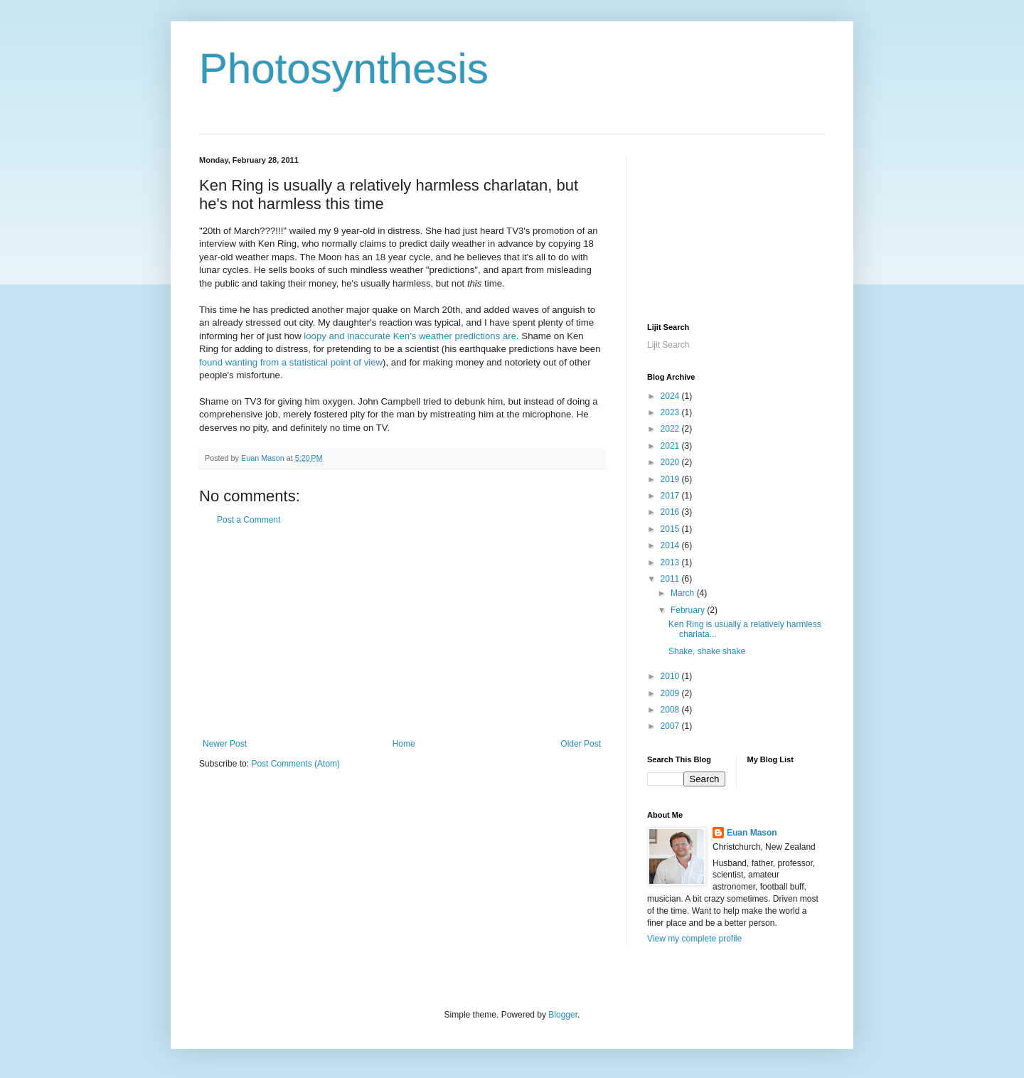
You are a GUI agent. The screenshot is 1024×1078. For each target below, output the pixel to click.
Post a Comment (248, 520)
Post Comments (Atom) (295, 764)
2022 (671, 429)
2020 (671, 462)
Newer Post (225, 744)
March (684, 593)
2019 (671, 479)
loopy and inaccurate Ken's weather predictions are (410, 336)
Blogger (562, 1015)
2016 (671, 512)
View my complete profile (694, 939)
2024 (671, 396)
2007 (671, 726)
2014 (671, 545)
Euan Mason (752, 833)
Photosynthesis (344, 68)
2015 (671, 529)
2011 (671, 579)
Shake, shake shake (706, 651)
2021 (671, 446)
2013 (671, 562)
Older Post (580, 744)
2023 (671, 412)
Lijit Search (668, 345)
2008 (671, 710)
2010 (671, 676)
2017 (671, 496)
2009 (671, 693)
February (689, 610)
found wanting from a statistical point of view (291, 362)
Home (404, 744)
